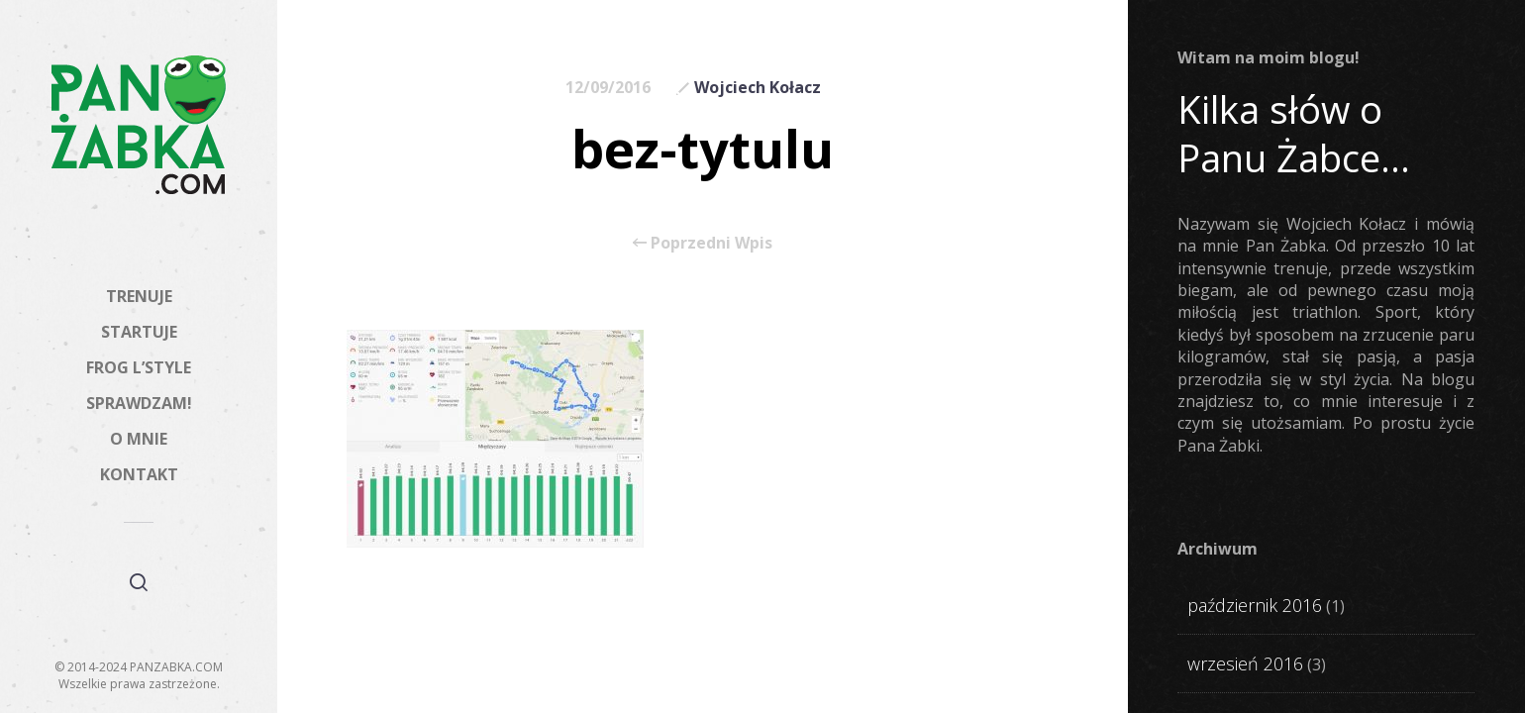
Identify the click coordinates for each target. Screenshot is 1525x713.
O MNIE (138, 439)
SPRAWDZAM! (139, 403)
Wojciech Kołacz (757, 87)
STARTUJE (139, 332)
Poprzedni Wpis (702, 243)
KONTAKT (139, 474)
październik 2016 (1254, 605)
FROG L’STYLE (138, 367)
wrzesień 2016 (1245, 663)
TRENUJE (139, 296)
